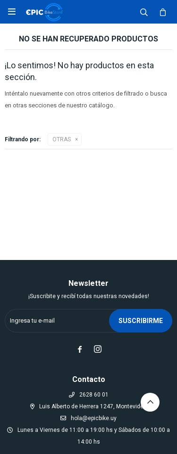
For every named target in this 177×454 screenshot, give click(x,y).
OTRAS (61, 139)
